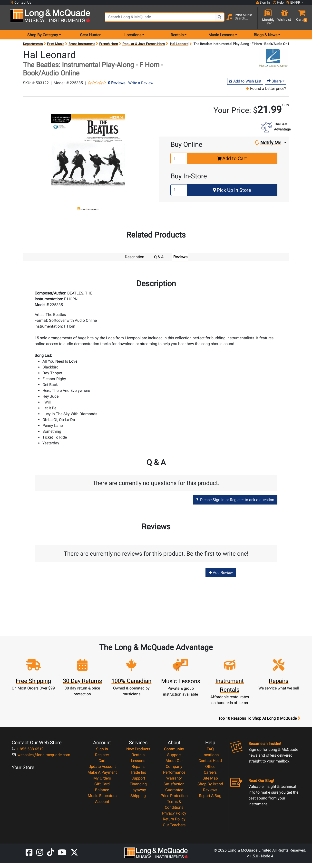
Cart (102, 760)
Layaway (138, 789)
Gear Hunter (90, 35)
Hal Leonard (179, 44)
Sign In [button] (263, 2)
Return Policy (174, 819)
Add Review (221, 572)
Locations (210, 754)
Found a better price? (265, 88)
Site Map (210, 778)
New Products (138, 748)
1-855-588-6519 (28, 748)
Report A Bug (210, 795)
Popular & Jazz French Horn (143, 44)
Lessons (138, 760)
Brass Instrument (81, 44)
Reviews (210, 789)
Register (102, 754)
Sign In (102, 748)
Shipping (138, 795)
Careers (210, 772)
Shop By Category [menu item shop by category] (42, 35)
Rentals (138, 754)
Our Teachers (174, 824)
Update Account (102, 766)
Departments (33, 44)
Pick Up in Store (232, 190)
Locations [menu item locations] (132, 35)
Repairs (138, 766)
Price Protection (174, 795)
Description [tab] (134, 257)
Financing (138, 783)
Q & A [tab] (159, 257)
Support (138, 778)
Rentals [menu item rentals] (177, 35)
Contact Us (20, 2)
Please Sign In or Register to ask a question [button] (235, 499)
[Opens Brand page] (273, 58)
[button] (300, 17)
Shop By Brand (210, 783)
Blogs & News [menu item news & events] (265, 35)
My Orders (102, 778)
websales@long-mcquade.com (41, 754)
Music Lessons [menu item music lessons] (221, 35)
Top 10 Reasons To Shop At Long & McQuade (259, 718)
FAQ (210, 748)
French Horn (108, 44)
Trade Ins (138, 772)
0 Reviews (116, 83)
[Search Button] (219, 17)
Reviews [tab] (180, 257)
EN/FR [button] (293, 2)
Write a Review (140, 83)
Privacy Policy (174, 813)
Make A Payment (102, 772)
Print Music (55, 44)
